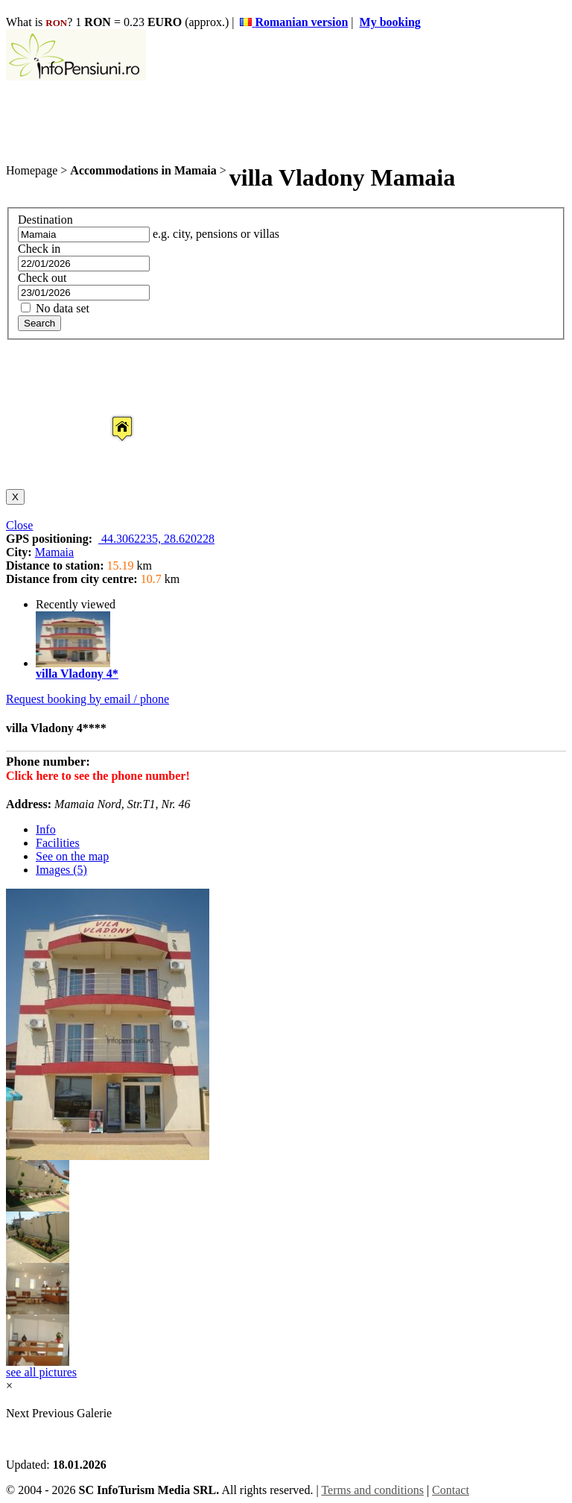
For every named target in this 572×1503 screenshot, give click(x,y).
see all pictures (41, 1372)
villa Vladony (70, 673)
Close (19, 525)
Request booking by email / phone (87, 699)
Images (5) (61, 869)
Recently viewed (75, 604)
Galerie (94, 1413)
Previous (53, 1413)
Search (39, 323)
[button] (110, 414)
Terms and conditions (372, 1490)
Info (46, 829)
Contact (450, 1490)
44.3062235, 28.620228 (156, 538)
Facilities (58, 842)
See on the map (72, 856)
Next (19, 1413)
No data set (55, 308)
